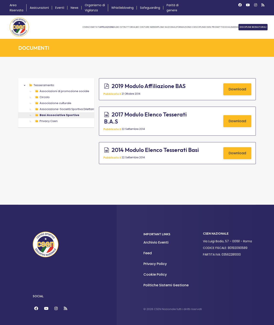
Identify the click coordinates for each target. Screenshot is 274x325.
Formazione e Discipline (191, 27)
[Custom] (262, 5)
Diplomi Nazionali (166, 27)
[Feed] (65, 308)
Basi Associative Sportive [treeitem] (59, 115)
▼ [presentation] (25, 85)
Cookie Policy (155, 274)
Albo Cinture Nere (144, 27)
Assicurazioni (39, 8)
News (74, 8)
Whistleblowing (122, 8)
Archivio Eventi (155, 242)
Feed (147, 253)
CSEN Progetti (214, 27)
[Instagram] (255, 5)
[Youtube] (248, 5)
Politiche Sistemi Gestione (166, 285)
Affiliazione (107, 27)
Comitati (94, 27)
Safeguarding (150, 8)
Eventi (59, 8)
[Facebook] (240, 5)
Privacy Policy (155, 263)
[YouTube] (46, 308)
